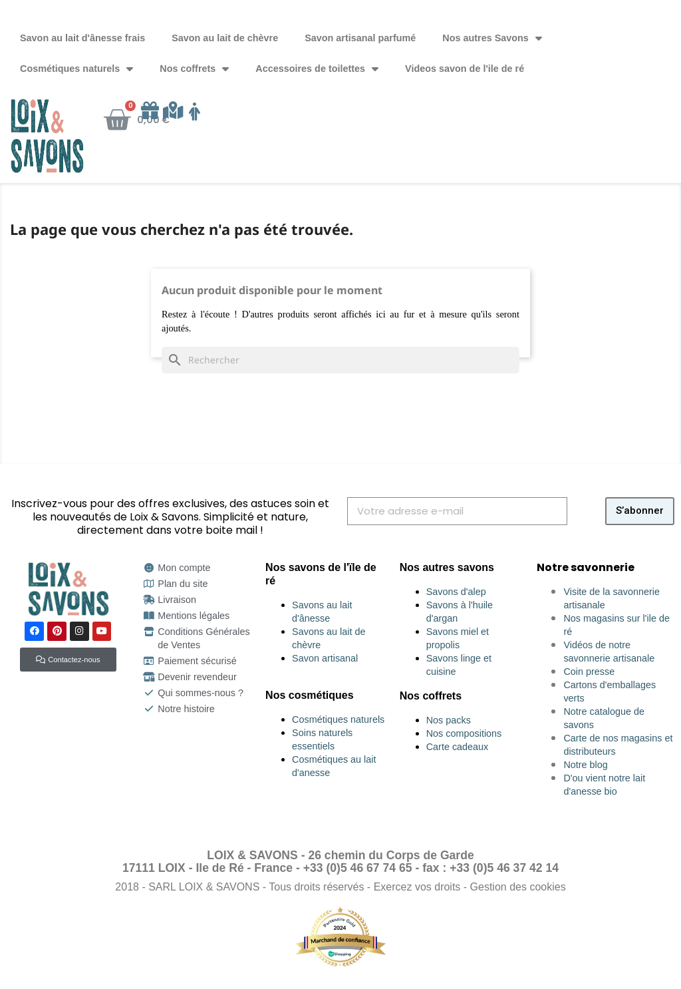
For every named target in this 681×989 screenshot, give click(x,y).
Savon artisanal (325, 658)
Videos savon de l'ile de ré (464, 68)
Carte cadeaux (457, 746)
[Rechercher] (340, 360)
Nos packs (448, 720)
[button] (68, 660)
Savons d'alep (456, 591)
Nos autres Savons (492, 38)
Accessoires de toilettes (316, 69)
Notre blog (585, 764)
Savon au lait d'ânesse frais (82, 38)
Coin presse (588, 671)
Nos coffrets (194, 69)
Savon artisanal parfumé (360, 38)
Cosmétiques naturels (76, 69)
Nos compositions (464, 733)
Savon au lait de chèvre (225, 38)
